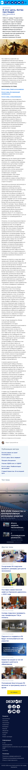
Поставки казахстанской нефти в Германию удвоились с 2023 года (14, 592)
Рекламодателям (7, 744)
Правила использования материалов (13, 758)
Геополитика (6, 718)
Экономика (5, 722)
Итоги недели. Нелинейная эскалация (17, 525)
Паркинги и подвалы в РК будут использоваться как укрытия (12, 639)
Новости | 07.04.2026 (8, 518)
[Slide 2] (17, 542)
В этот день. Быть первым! (11, 457)
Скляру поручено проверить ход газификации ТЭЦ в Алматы (13, 615)
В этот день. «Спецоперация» (11, 96)
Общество (5, 730)
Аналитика (6, 8)
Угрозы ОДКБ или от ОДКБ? (12, 463)
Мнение (13, 540)
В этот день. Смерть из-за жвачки (13, 89)
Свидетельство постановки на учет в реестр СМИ (15, 747)
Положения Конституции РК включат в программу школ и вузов (14, 685)
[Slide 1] (10, 542)
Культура (4, 732)
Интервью (5, 726)
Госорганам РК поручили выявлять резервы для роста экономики (14, 569)
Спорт (4, 734)
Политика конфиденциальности (11, 756)
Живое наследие (7, 736)
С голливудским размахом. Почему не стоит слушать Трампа (18, 535)
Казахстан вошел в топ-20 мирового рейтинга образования (12, 662)
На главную (14, 692)
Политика (5, 720)
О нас (4, 742)
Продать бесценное (9, 460)
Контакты (5, 750)
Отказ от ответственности (9, 760)
